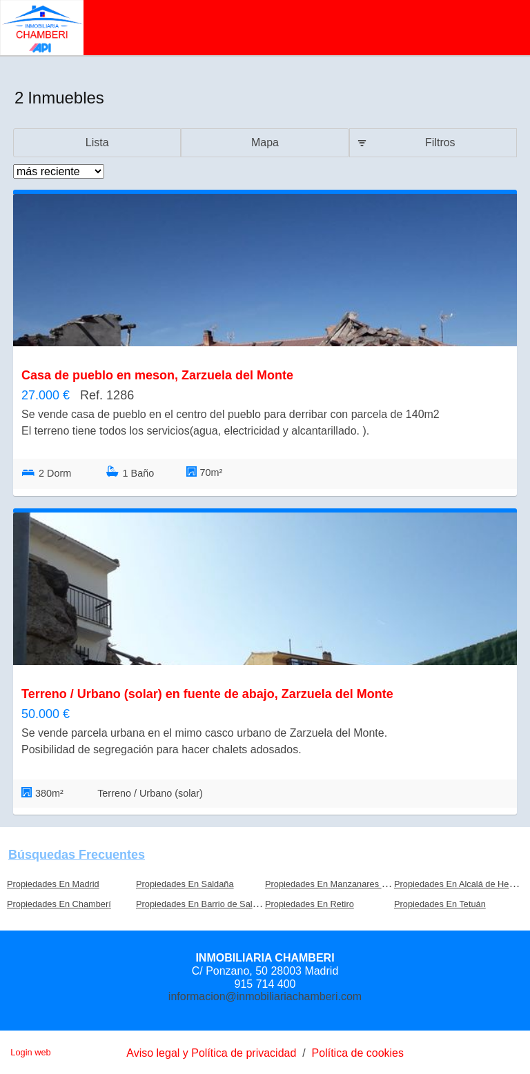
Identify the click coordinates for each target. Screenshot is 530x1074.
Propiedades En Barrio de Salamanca (210, 904)
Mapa (265, 142)
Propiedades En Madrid (53, 884)
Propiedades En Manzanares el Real (337, 884)
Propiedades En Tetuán (440, 904)
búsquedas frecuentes (76, 855)
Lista (97, 142)
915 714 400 (265, 984)
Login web (30, 1052)
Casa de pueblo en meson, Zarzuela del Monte (157, 375)
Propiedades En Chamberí (59, 904)
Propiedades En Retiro (309, 904)
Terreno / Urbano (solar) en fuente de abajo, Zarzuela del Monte (207, 694)
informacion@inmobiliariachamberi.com (265, 996)
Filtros (440, 142)
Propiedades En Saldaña (185, 884)
